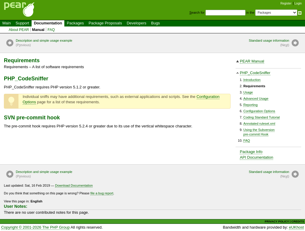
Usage (248, 92)
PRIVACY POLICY (277, 221)
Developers (136, 23)
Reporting (250, 105)
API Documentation (256, 157)
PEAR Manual (252, 61)
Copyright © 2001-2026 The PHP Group (35, 227)
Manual (38, 30)
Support (22, 23)
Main (6, 23)
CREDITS (297, 221)
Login (298, 3)
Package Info (251, 151)
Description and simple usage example (44, 43)
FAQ (51, 30)
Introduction (252, 80)
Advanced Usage (255, 98)
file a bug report (101, 193)
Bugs (155, 23)
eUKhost (296, 227)
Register (286, 3)
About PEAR (19, 30)
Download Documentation (74, 185)
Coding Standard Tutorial (261, 117)
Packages (75, 23)
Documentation (48, 23)
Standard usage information (269, 43)
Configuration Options (259, 111)
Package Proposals (105, 23)
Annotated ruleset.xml (259, 123)
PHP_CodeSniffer (255, 73)
